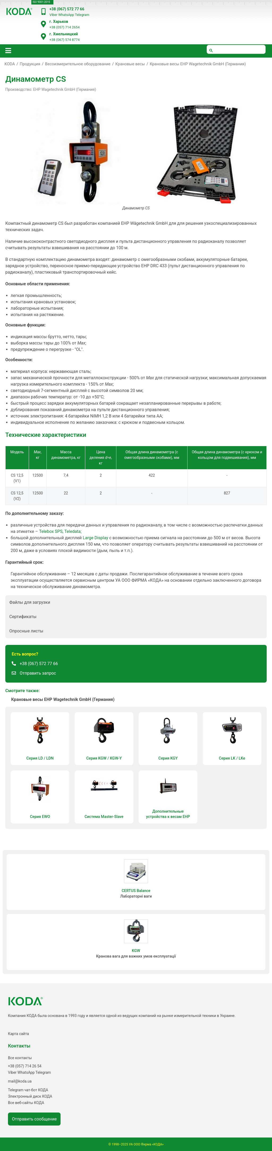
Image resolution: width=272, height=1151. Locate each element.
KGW (136, 951)
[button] (136, 602)
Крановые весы (130, 64)
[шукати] (236, 49)
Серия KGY (167, 758)
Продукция (30, 64)
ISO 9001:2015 (41, 2)
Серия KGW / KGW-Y (104, 758)
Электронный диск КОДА (30, 1096)
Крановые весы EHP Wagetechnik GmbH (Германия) (198, 64)
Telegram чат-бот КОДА (28, 1090)
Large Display (95, 537)
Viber (53, 15)
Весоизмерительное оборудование (77, 64)
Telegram (82, 15)
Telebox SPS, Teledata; (60, 531)
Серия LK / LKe (232, 758)
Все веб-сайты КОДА (26, 1103)
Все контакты (20, 1058)
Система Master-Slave (104, 816)
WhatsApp (66, 15)
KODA (10, 64)
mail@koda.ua (20, 1081)
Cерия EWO (40, 816)
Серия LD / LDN (39, 758)
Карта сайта (18, 1034)
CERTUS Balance (136, 891)
